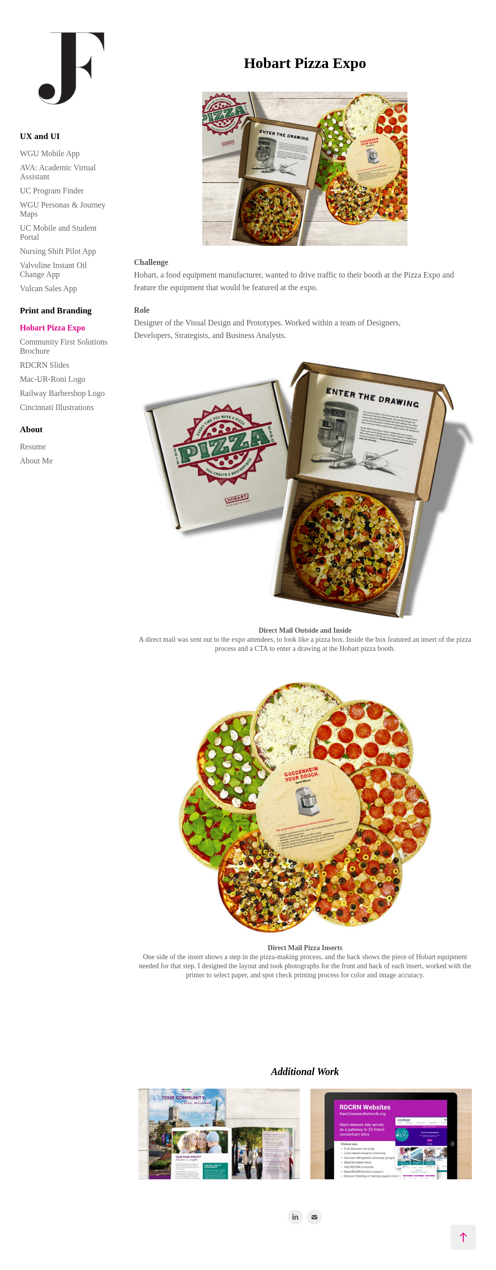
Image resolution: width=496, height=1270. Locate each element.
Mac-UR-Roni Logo (52, 379)
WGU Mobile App (49, 153)
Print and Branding (56, 310)
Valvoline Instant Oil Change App (53, 270)
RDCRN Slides (44, 365)
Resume (33, 446)
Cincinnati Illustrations (57, 407)
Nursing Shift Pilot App (58, 251)
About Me (36, 460)
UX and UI (39, 136)
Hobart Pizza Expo (52, 327)
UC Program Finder (52, 190)
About (31, 429)
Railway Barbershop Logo (62, 393)
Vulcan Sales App (48, 288)
